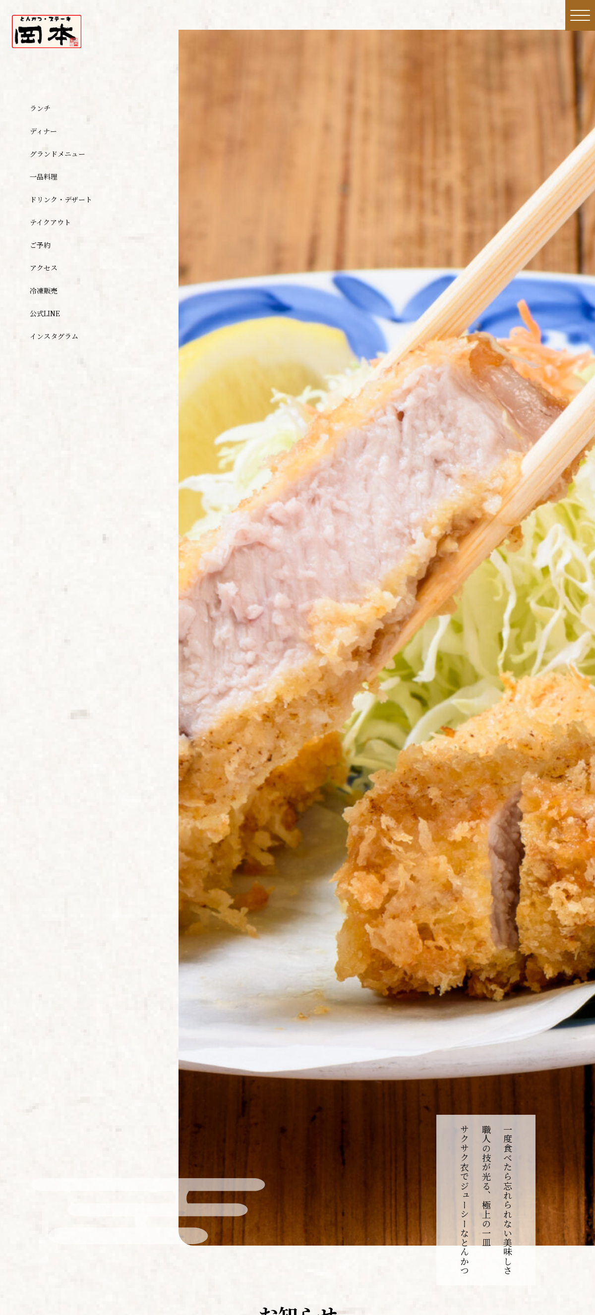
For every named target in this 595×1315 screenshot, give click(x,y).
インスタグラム (54, 336)
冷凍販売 (44, 290)
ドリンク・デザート (61, 199)
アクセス (44, 268)
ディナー (43, 131)
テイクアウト (50, 222)
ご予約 (40, 245)
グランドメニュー (57, 154)
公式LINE (45, 313)
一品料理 (44, 176)
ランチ (40, 108)
